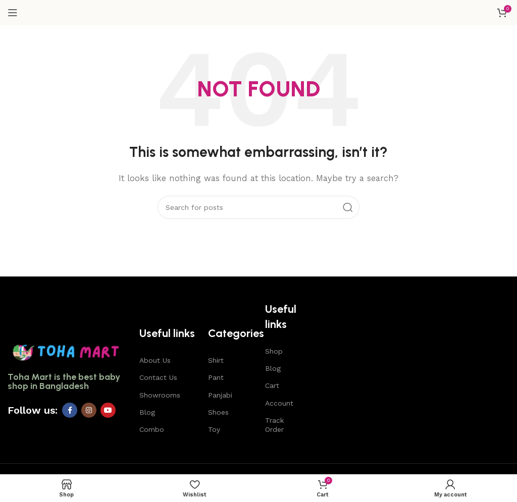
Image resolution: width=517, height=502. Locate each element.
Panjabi (220, 395)
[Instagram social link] (88, 410)
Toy (214, 429)
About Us (155, 360)
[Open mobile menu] (13, 13)
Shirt (216, 360)
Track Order (274, 424)
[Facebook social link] (69, 410)
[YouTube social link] (108, 410)
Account (279, 403)
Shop (274, 351)
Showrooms (159, 395)
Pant (216, 377)
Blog (147, 412)
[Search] (258, 207)
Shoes (218, 412)
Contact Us (158, 377)
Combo (151, 429)
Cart (272, 385)
